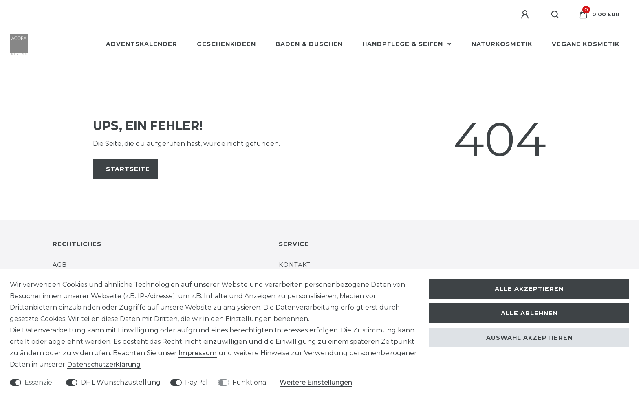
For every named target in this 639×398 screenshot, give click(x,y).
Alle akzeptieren (529, 288)
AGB (60, 264)
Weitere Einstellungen (316, 382)
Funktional (250, 382)
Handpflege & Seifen (403, 44)
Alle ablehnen (529, 313)
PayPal (196, 382)
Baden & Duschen (309, 44)
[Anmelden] (526, 14)
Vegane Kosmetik (585, 44)
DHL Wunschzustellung (121, 382)
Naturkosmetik (502, 44)
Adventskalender (141, 44)
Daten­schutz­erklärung (104, 364)
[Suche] (555, 14)
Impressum (197, 353)
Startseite (128, 169)
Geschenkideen (226, 44)
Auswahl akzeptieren (529, 337)
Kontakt (295, 264)
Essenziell (40, 382)
